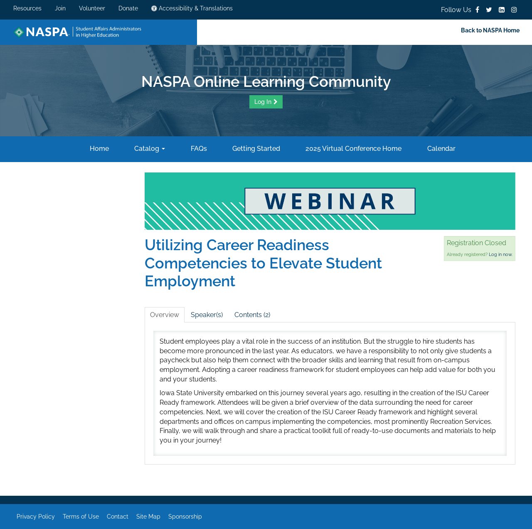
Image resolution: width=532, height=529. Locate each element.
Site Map (148, 516)
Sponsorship (185, 516)
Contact (117, 516)
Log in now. (500, 254)
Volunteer (92, 8)
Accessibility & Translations (192, 8)
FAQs (198, 149)
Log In (262, 101)
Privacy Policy (36, 516)
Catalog (149, 149)
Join (60, 8)
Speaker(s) (207, 315)
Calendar (441, 149)
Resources (27, 8)
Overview (164, 315)
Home (98, 149)
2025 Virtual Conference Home (352, 149)
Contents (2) (252, 315)
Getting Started (255, 149)
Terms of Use (81, 516)
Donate (128, 8)
